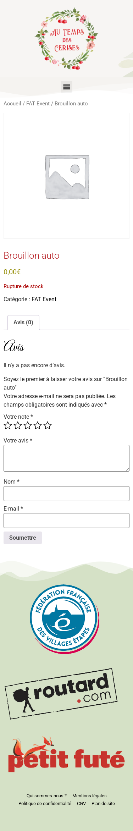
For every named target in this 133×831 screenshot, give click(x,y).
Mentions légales (89, 795)
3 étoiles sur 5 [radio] (27, 425)
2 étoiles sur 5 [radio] (17, 425)
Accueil (12, 103)
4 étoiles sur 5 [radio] (37, 425)
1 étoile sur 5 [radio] (8, 425)
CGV (81, 803)
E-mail (13, 509)
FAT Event (38, 103)
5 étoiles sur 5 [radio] (47, 425)
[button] (66, 87)
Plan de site (103, 803)
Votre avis (18, 441)
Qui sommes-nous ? (47, 795)
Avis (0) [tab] (23, 322)
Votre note (18, 417)
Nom (12, 482)
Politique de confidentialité (44, 803)
